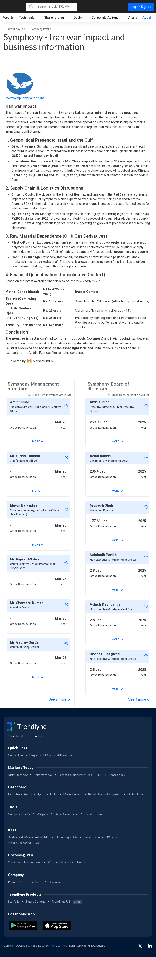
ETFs (53, 794)
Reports (8, 18)
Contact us (15, 755)
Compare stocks (19, 814)
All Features (65, 755)
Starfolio (14, 901)
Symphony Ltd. (16, 29)
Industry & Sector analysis (26, 794)
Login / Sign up (141, 7)
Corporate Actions (105, 18)
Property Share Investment (67, 862)
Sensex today (43, 775)
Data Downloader (67, 814)
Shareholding (54, 18)
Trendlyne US (66, 901)
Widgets (42, 814)
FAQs (47, 755)
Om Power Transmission (25, 862)
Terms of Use (33, 882)
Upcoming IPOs (66, 837)
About (146, 18)
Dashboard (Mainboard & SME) (29, 837)
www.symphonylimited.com (25, 98)
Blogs (33, 755)
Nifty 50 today (18, 775)
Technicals (27, 18)
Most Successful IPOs (23, 843)
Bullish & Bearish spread (104, 794)
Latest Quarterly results (75, 775)
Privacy (13, 882)
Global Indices (137, 794)
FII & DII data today (111, 775)
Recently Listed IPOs (98, 837)
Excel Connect (95, 814)
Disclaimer (56, 882)
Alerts (132, 18)
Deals (78, 18)
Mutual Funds (72, 794)
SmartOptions (35, 901)
